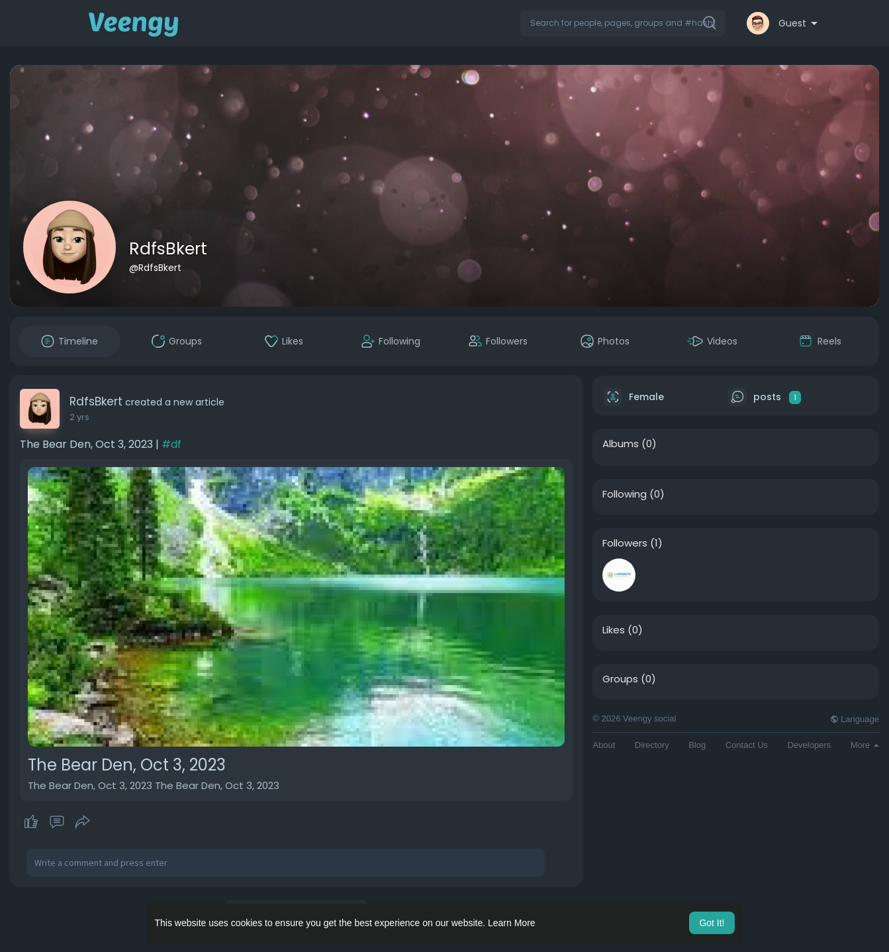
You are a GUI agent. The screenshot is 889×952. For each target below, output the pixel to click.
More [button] (865, 745)
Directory (652, 745)
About (603, 745)
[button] (622, 23)
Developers (809, 745)
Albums (620, 444)
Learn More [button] (512, 923)
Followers (624, 543)
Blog (697, 745)
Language (854, 719)
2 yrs (79, 417)
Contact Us (746, 745)
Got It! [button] (711, 923)
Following (624, 494)
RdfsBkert (168, 248)
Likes (613, 630)
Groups (620, 679)
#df (171, 444)
